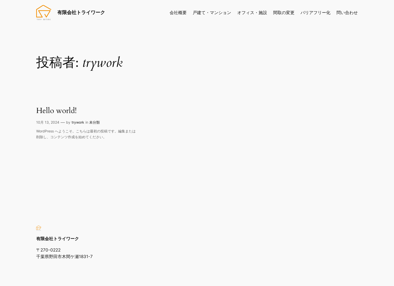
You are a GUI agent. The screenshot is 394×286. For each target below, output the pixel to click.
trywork (78, 122)
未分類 (94, 122)
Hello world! (56, 111)
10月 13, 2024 (47, 122)
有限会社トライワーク (81, 12)
